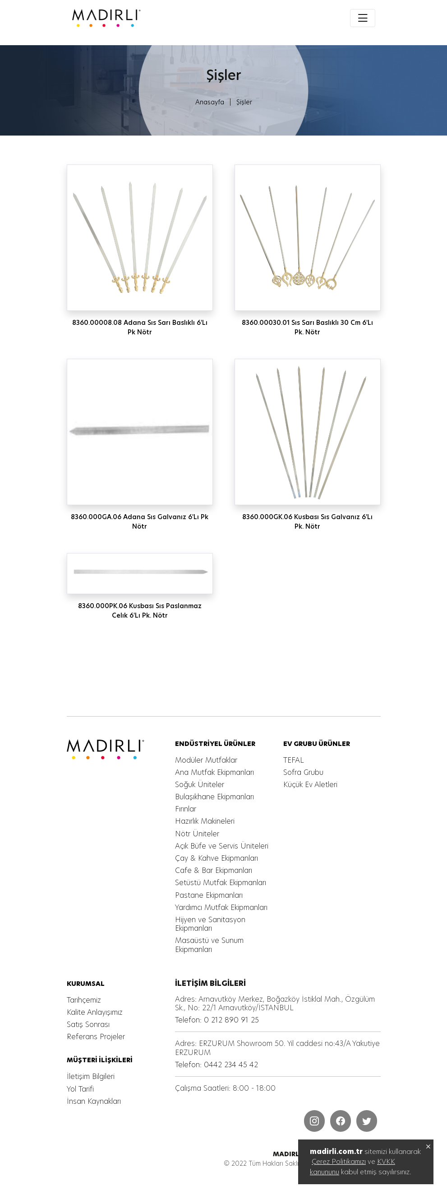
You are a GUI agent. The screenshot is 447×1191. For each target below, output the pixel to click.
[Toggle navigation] (362, 18)
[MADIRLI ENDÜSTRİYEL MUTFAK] (141, 18)
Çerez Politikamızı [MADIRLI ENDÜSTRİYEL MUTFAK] (339, 1161)
